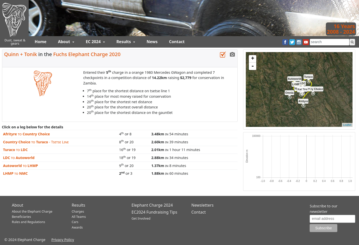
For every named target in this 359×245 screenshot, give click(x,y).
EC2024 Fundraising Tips (154, 212)
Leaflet (347, 124)
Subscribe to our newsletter (323, 209)
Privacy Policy (62, 239)
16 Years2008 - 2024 (341, 29)
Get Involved (141, 218)
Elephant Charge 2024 (152, 205)
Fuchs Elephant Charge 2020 (86, 54)
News (152, 41)
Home (40, 41)
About (64, 41)
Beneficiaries (21, 216)
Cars (75, 222)
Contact (176, 41)
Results (124, 41)
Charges (78, 211)
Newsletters (202, 205)
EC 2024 (94, 41)
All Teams (79, 216)
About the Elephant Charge (32, 211)
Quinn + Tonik (20, 54)
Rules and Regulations (28, 222)
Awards (77, 227)
